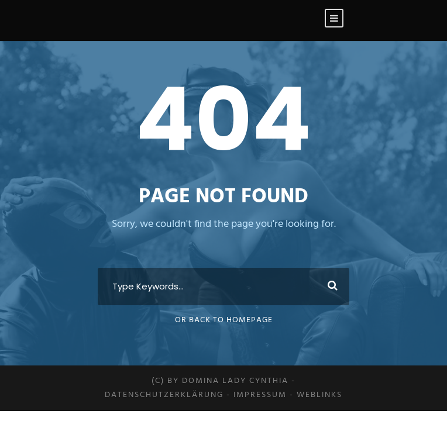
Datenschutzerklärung (164, 395)
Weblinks (319, 395)
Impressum (260, 395)
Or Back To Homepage (224, 320)
